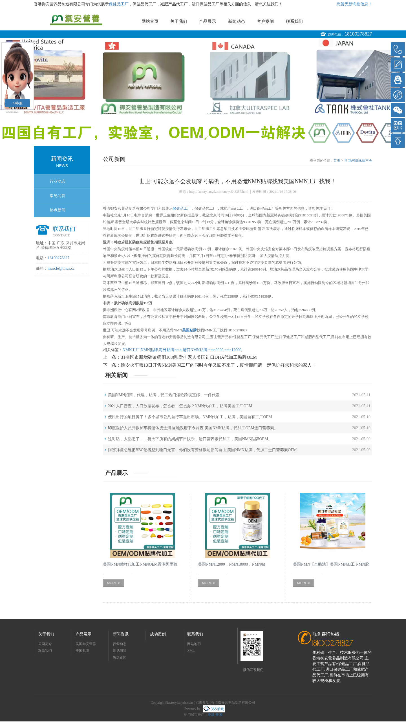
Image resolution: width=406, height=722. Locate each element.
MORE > (113, 583)
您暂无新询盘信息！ (354, 4)
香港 (211, 715)
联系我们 (294, 21)
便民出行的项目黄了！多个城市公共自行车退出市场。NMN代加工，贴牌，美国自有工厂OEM (190, 417)
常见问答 (57, 196)
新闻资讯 (121, 634)
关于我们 (178, 21)
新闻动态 (236, 21)
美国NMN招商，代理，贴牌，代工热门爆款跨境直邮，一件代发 (164, 395)
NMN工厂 (131, 350)
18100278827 (358, 34)
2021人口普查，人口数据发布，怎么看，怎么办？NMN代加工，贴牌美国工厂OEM (180, 406)
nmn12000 (232, 350)
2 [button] (205, 136)
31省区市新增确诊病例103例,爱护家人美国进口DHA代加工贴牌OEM (189, 357)
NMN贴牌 (149, 350)
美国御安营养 (86, 644)
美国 (218, 715)
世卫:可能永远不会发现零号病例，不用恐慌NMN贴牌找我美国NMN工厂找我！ (358, 161)
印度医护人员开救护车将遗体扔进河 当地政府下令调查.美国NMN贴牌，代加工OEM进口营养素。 (193, 428)
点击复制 (202, 703)
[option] (203, 91)
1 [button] (200, 136)
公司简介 (45, 644)
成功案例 (158, 634)
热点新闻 (57, 210)
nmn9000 (216, 350)
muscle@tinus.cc (61, 268)
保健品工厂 (119, 4)
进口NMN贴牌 (195, 350)
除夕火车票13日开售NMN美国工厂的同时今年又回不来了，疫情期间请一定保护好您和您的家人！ (218, 365)
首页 (337, 161)
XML (191, 651)
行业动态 (57, 181)
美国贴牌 (82, 651)
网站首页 (150, 21)
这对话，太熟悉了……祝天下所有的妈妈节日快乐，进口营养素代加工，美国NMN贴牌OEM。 (190, 439)
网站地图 (194, 644)
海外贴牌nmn (170, 350)
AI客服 (17, 103)
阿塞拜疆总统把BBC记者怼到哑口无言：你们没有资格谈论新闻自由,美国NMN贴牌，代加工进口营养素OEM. (203, 450)
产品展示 (207, 21)
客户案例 (265, 21)
